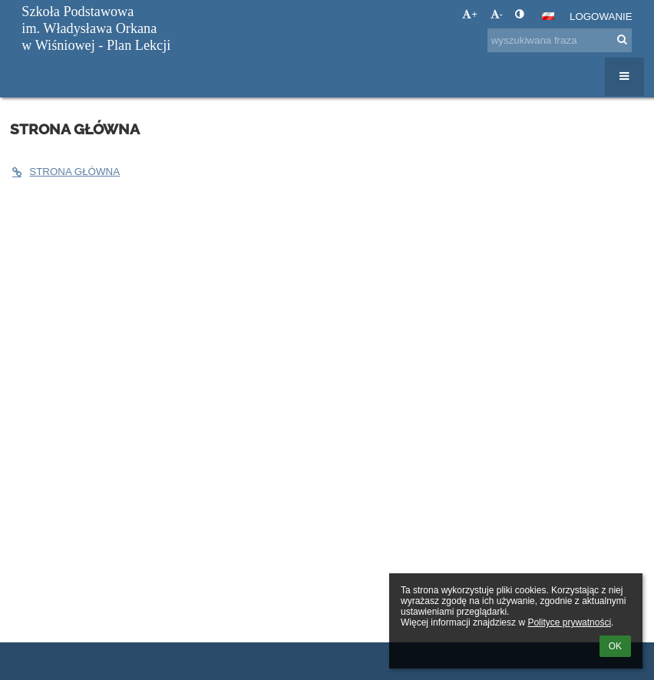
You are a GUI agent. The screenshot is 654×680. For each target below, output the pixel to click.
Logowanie (601, 16)
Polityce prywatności (569, 622)
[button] (548, 16)
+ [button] (469, 14)
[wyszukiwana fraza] (560, 40)
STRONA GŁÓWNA (65, 171)
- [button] (496, 14)
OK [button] (615, 646)
